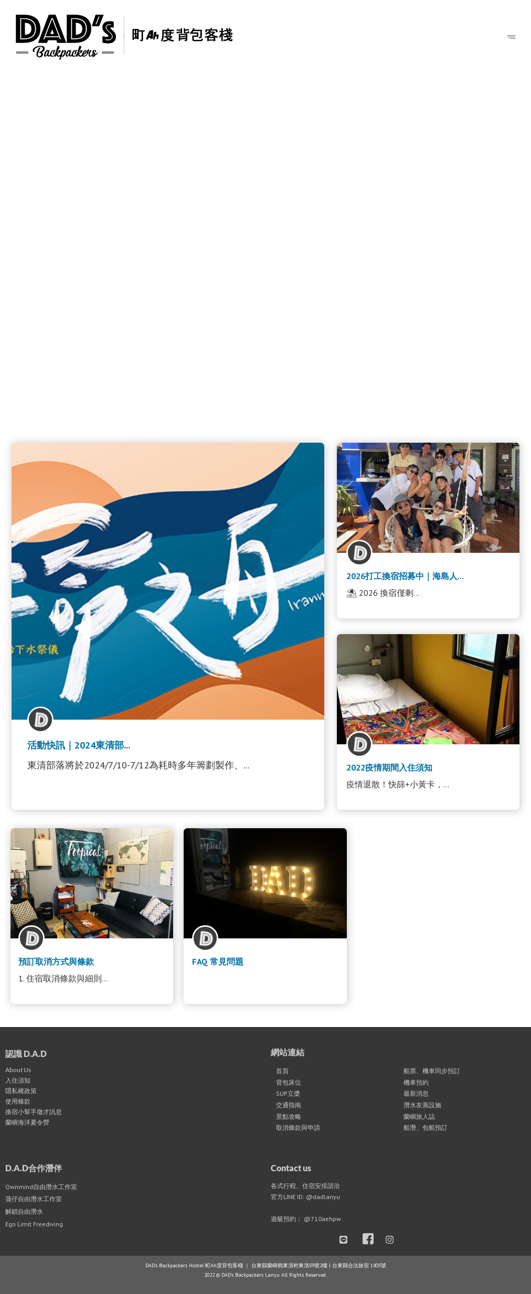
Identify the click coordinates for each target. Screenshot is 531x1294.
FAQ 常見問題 (217, 961)
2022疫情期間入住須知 (389, 767)
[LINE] (347, 1240)
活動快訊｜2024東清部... (78, 745)
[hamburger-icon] (511, 37)
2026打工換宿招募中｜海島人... (405, 576)
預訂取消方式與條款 (56, 961)
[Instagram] (393, 1240)
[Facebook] (370, 1240)
